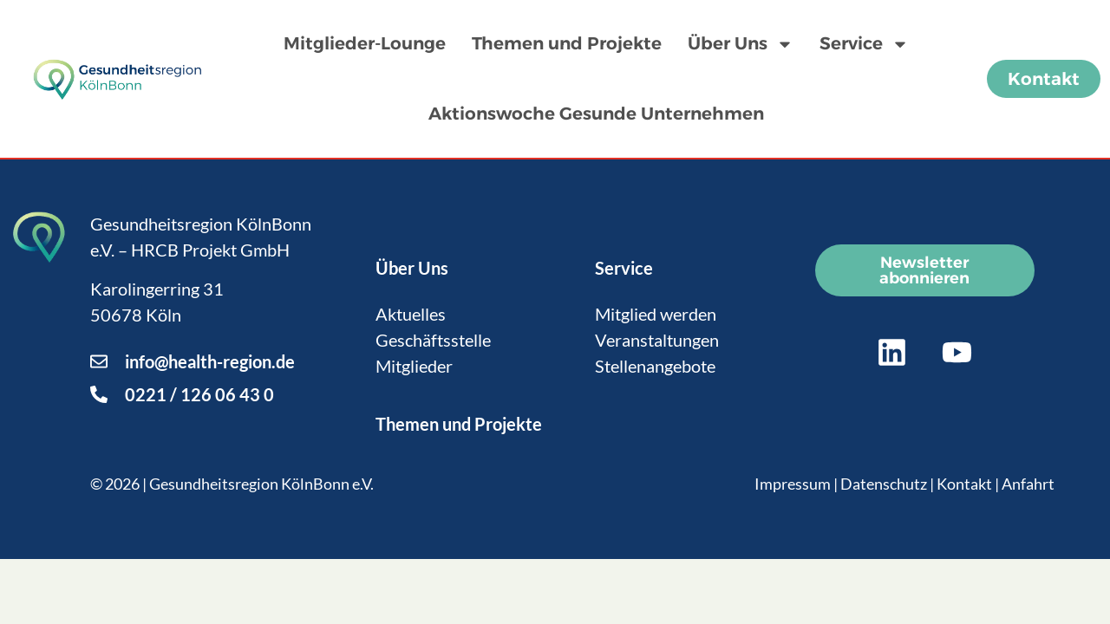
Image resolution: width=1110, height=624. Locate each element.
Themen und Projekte (567, 43)
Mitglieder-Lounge (365, 43)
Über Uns (740, 44)
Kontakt (964, 483)
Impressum (792, 483)
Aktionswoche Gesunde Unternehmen (596, 113)
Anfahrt (1028, 483)
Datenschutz (883, 483)
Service (864, 44)
